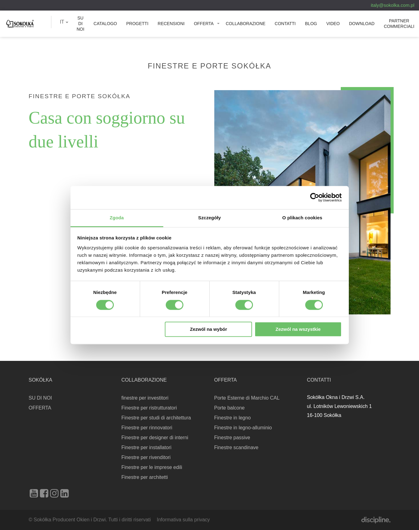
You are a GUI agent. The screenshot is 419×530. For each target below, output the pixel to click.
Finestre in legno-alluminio (243, 427)
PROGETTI (137, 23)
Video (333, 23)
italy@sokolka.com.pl (392, 5)
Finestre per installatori (147, 447)
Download (361, 23)
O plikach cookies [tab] (302, 217)
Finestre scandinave (236, 447)
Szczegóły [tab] (209, 217)
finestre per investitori (145, 398)
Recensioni (171, 23)
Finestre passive (232, 437)
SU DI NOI (80, 23)
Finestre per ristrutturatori (149, 407)
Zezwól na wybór (208, 329)
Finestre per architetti (145, 477)
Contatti (285, 23)
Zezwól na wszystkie (298, 329)
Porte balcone (229, 407)
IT (64, 21)
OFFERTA (204, 23)
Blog (311, 23)
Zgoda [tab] (117, 217)
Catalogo (105, 23)
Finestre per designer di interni (155, 437)
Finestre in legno (232, 417)
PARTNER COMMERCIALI (399, 23)
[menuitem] (64, 22)
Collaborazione (245, 23)
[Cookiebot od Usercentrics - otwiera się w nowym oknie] (315, 197)
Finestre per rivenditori (146, 457)
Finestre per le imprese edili (152, 467)
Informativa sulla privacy (183, 519)
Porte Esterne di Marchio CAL (247, 398)
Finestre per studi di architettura (156, 417)
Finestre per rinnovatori (147, 427)
